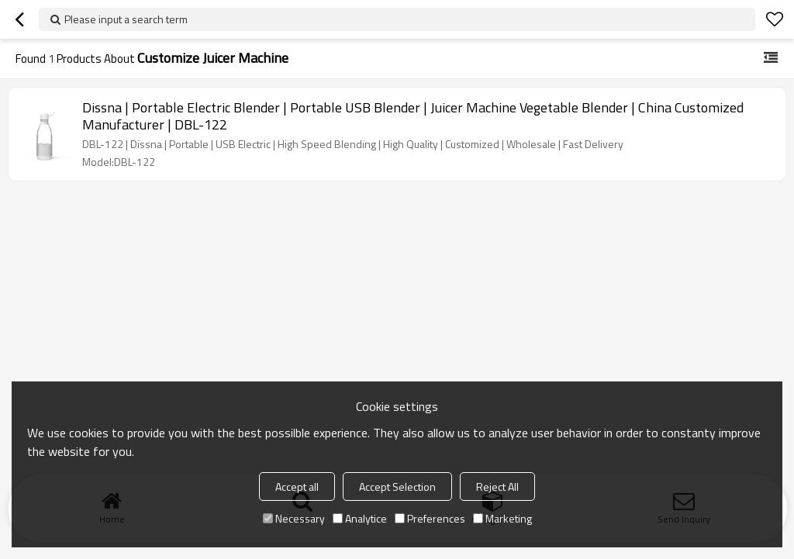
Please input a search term (126, 19)
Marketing (502, 518)
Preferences (430, 518)
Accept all (297, 486)
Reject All (497, 486)
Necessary (294, 518)
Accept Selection (397, 486)
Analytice (360, 518)
